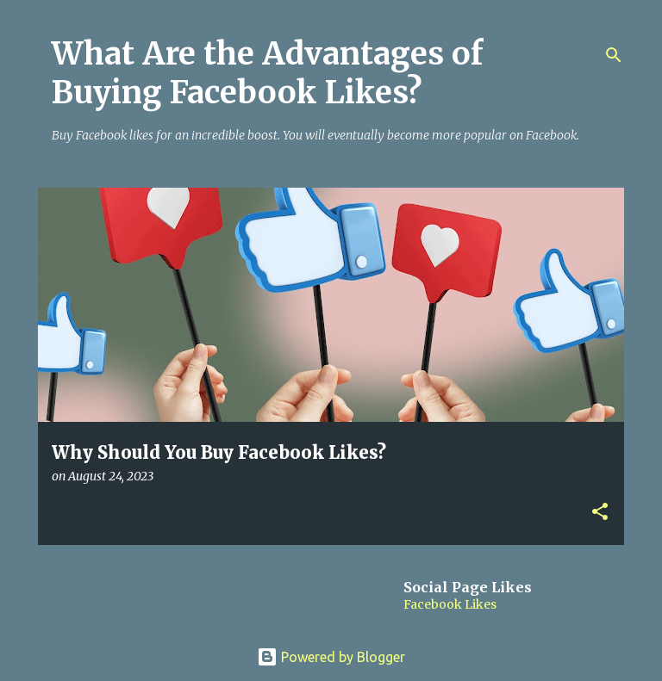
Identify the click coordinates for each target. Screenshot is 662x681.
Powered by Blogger (331, 657)
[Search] (613, 55)
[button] (600, 512)
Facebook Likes (449, 604)
